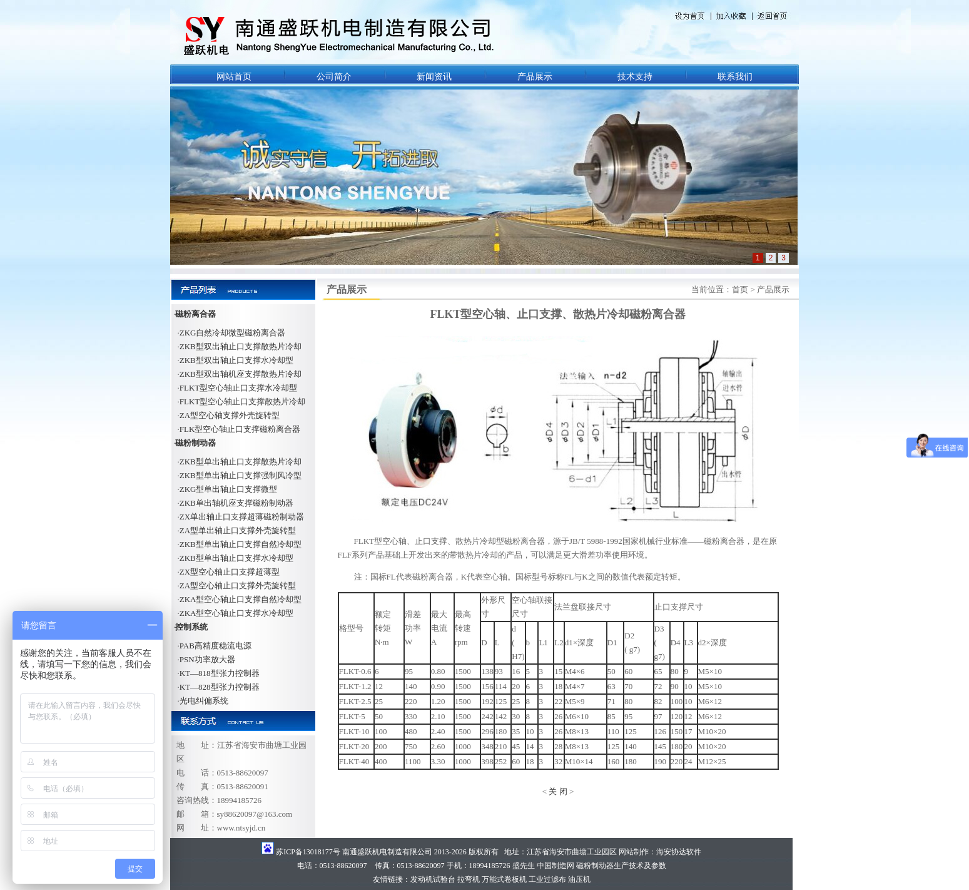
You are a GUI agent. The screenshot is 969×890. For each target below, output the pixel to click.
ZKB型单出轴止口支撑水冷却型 (236, 558)
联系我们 (735, 76)
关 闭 (558, 791)
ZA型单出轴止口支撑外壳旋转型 (238, 530)
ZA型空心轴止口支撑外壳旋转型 (238, 585)
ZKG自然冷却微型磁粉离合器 (233, 332)
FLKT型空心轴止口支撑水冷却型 (239, 387)
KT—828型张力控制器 (220, 687)
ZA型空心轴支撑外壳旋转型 (230, 415)
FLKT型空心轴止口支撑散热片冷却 (243, 401)
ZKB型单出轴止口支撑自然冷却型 (241, 544)
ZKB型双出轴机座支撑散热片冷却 (241, 374)
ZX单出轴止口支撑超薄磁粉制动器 (242, 516)
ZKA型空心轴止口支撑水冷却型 (237, 613)
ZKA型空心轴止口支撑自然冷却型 (241, 599)
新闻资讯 (434, 76)
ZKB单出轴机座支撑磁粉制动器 (236, 503)
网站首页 (233, 76)
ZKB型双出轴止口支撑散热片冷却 (241, 346)
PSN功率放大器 (207, 659)
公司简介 (334, 76)
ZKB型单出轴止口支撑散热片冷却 (241, 461)
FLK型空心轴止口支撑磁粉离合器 (240, 429)
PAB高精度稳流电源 (215, 645)
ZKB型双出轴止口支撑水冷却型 (236, 360)
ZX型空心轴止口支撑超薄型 (230, 571)
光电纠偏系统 (204, 700)
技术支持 (634, 76)
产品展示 (534, 76)
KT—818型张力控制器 (220, 673)
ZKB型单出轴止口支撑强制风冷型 (241, 475)
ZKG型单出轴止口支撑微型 (229, 489)
